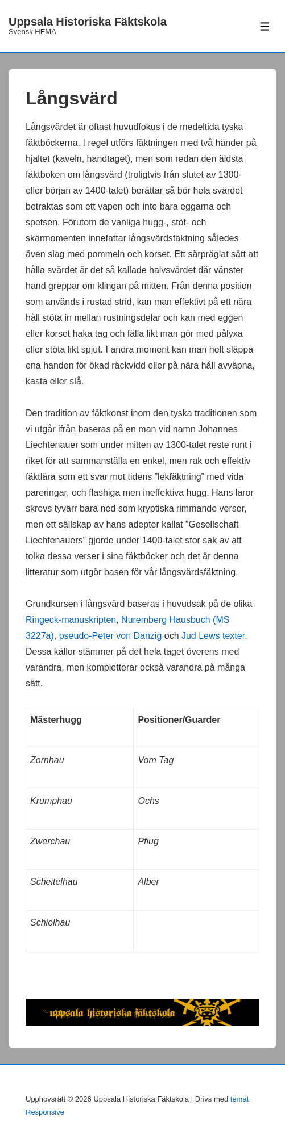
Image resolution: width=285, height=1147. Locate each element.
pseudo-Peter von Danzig (110, 636)
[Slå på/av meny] (264, 26)
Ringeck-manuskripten (71, 620)
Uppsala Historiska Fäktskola (88, 21)
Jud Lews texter (213, 636)
